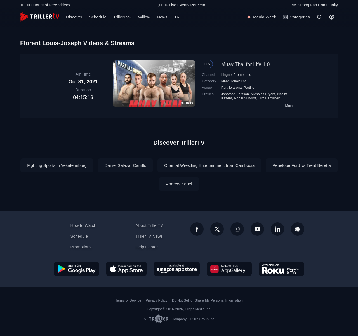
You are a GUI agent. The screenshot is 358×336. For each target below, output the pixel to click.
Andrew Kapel (179, 183)
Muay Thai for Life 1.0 (245, 64)
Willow (144, 17)
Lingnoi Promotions (236, 75)
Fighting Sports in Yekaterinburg (57, 165)
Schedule (98, 17)
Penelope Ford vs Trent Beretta (301, 165)
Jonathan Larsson (235, 94)
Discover (74, 17)
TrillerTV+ (122, 17)
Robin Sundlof (245, 98)
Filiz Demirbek (269, 98)
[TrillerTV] (39, 17)
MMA (225, 81)
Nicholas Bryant (263, 94)
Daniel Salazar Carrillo (125, 165)
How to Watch (83, 225)
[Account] (332, 17)
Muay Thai (239, 81)
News (162, 17)
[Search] (319, 17)
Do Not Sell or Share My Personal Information (207, 300)
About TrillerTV (149, 225)
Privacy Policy (157, 300)
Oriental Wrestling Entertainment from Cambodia (209, 165)
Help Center (146, 246)
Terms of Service (128, 300)
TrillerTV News (149, 236)
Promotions (81, 246)
